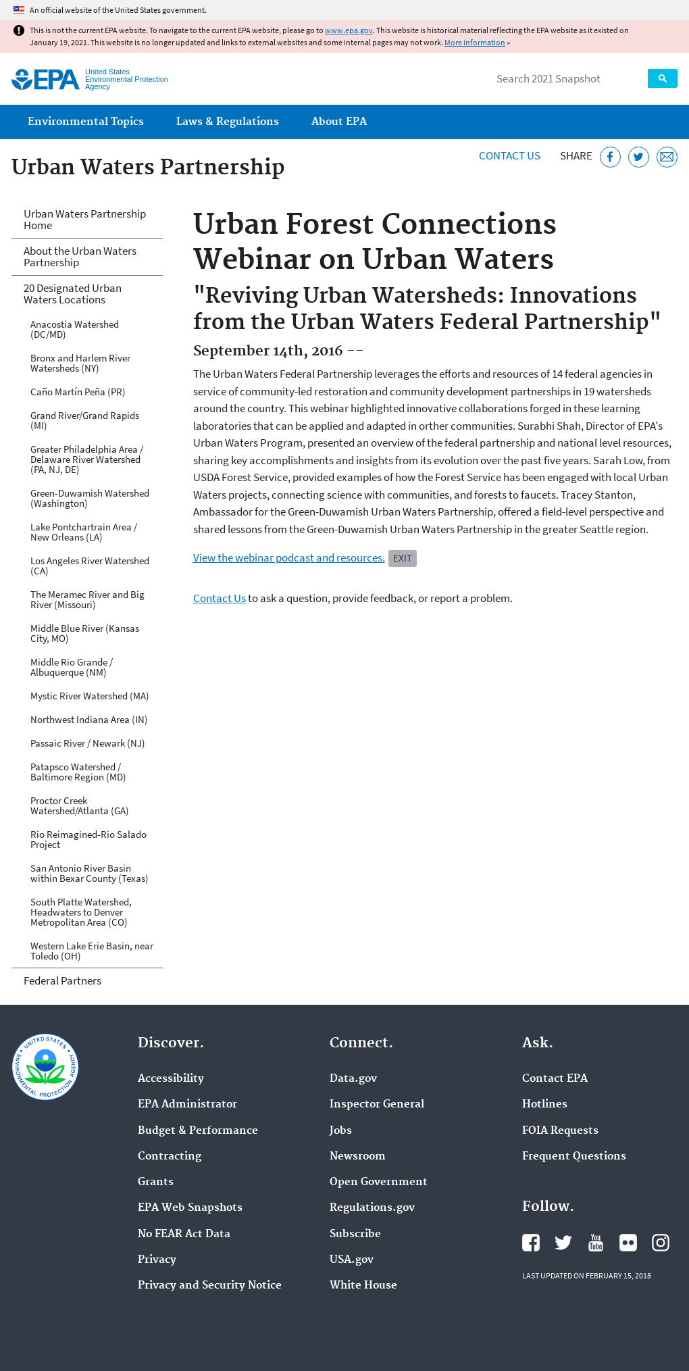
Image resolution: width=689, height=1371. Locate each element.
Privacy (157, 1260)
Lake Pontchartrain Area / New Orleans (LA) (83, 531)
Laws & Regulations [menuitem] (227, 122)
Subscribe (355, 1234)
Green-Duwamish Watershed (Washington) (89, 498)
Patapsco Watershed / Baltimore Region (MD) (78, 771)
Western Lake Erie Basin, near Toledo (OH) (91, 950)
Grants (156, 1182)
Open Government (379, 1182)
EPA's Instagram (660, 1242)
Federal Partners (62, 980)
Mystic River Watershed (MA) (89, 695)
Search (663, 78)
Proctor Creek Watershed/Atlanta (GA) (79, 805)
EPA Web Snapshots (190, 1208)
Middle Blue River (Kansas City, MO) (84, 633)
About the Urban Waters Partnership (80, 256)
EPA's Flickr (628, 1242)
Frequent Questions (574, 1157)
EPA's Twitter (563, 1242)
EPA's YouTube (596, 1242)
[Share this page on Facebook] (610, 157)
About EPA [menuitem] (339, 122)
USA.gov (352, 1260)
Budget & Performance (198, 1131)
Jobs (341, 1131)
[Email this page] (667, 157)
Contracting (169, 1157)
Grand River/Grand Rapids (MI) (84, 420)
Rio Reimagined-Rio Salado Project (88, 839)
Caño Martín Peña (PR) (78, 391)
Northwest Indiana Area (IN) (89, 719)
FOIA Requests (560, 1131)
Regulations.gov (372, 1208)
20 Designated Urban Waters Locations (73, 293)
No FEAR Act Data (184, 1234)
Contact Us (509, 155)
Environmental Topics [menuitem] (86, 122)
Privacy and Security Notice (210, 1286)
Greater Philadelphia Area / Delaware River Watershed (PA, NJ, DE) (86, 459)
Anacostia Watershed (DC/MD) (74, 329)
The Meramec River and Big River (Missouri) (87, 599)
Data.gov (353, 1079)
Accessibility (171, 1079)
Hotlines (544, 1105)
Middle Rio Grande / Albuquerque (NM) (71, 666)
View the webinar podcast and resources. (289, 557)
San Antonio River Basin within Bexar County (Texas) (89, 873)
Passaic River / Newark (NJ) (87, 743)
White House (363, 1286)
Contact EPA (555, 1079)
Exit (402, 557)
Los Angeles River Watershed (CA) (89, 565)
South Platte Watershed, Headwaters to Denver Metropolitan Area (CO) (81, 911)
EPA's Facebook (531, 1242)
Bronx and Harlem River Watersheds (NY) (80, 362)
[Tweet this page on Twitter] (638, 157)
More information (474, 42)
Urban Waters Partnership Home (85, 219)
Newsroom (358, 1157)
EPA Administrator (187, 1105)
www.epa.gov (349, 30)
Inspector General (377, 1105)
